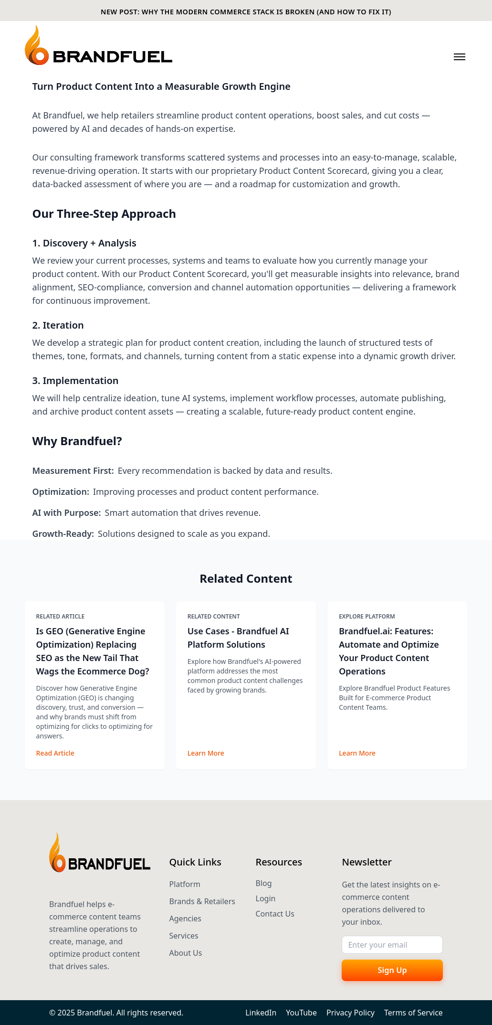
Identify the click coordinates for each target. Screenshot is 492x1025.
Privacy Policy (350, 1012)
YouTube (301, 1012)
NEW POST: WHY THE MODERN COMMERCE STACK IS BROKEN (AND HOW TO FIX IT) (246, 11)
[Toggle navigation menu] (459, 57)
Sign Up (392, 969)
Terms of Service (413, 1012)
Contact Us (275, 913)
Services (184, 935)
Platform (184, 884)
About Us (185, 953)
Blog (264, 883)
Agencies (185, 918)
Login (266, 898)
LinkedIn (260, 1012)
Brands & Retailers (202, 901)
